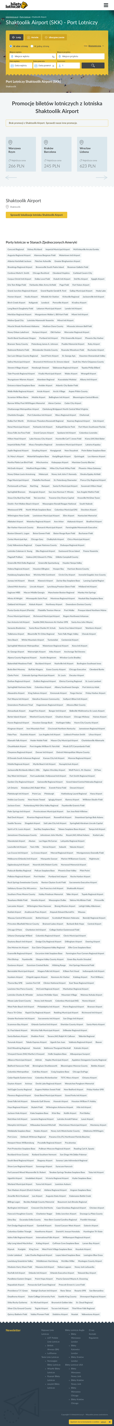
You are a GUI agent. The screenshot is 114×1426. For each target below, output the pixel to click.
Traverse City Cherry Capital (61, 498)
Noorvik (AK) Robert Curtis (45, 865)
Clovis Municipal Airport (75, 936)
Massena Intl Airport (44, 1267)
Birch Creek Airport (16, 303)
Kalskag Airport (80, 977)
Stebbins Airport (60, 1314)
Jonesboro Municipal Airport (69, 445)
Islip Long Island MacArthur (20, 1243)
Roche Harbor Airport (80, 877)
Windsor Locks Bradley (70, 658)
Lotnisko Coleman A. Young (20, 551)
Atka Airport (55, 652)
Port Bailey (85, 1113)
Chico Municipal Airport (78, 539)
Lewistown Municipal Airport (46, 516)
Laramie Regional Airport (42, 1119)
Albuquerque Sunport (80, 1054)
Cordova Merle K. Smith (18, 273)
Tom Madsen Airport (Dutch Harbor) (24, 1190)
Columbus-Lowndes (88, 433)
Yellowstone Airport (90, 1314)
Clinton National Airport (54, 983)
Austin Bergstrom (48, 658)
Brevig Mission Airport (65, 906)
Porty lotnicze (25, 17)
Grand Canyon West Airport (67, 1226)
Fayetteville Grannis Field (73, 806)
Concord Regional (16, 249)
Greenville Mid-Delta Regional (21, 563)
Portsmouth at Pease (17, 486)
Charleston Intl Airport (36, 930)
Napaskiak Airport (16, 1285)
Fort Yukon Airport (80, 285)
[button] (101, 177)
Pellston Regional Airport (19, 877)
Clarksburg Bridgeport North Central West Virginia (65, 409)
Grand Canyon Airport (44, 433)
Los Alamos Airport (96, 457)
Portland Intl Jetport (58, 877)
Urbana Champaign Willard (20, 936)
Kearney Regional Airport (78, 421)
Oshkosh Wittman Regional (33, 1137)
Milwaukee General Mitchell (43, 1125)
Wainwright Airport (37, 652)
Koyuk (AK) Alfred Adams (77, 835)
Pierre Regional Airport (73, 1007)
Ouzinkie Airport (27, 735)
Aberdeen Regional (45, 380)
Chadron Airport (63, 717)
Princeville (99, 900)
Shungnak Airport (37, 492)
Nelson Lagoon (64, 1267)
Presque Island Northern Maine (92, 610)
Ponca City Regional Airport (93, 480)
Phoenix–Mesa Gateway (90, 468)
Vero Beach (13, 640)
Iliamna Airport (72, 800)
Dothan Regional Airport (19, 681)
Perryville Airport (60, 303)
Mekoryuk (43, 474)
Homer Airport (14, 297)
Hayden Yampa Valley (72, 563)
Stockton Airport (88, 510)
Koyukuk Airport (83, 1249)
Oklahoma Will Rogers (93, 1131)
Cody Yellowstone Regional (20, 545)
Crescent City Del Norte (42, 1208)
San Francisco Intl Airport (51, 888)
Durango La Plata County (91, 1214)
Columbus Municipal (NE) (67, 1001)
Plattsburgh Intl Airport (18, 794)
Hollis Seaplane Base (57, 1054)
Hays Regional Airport (18, 1107)
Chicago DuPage (80, 1072)
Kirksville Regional (70, 297)
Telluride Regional (86, 1036)
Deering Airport (93, 942)
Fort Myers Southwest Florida (92, 427)
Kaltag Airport (42, 1243)
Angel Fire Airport (37, 711)
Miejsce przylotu (63, 52)
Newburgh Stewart (40, 368)
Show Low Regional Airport (20, 1167)
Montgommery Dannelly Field (90, 853)
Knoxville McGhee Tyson (88, 498)
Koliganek (33, 303)
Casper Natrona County (46, 545)
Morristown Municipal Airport (73, 1125)
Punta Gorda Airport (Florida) (21, 610)
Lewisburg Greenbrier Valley (20, 1261)
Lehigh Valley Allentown (89, 906)
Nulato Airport (40, 1131)
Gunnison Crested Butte (38, 965)
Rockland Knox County (18, 1155)
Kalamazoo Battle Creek (80, 1196)
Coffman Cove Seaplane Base (66, 1243)
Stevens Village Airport (18, 368)
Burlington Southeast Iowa (89, 664)
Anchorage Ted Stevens (74, 652)
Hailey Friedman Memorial (51, 894)
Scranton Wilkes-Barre (18, 397)
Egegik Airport (97, 279)
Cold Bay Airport (40, 1072)
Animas (28, 1084)
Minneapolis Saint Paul (36, 599)
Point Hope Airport (44, 1279)
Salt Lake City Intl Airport (55, 823)
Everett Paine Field (57, 788)
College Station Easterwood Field (64, 930)
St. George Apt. (69, 356)
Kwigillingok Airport (61, 457)
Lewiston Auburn (63, 1184)
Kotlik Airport (70, 1113)
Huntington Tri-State (92, 1232)
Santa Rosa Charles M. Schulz (42, 628)
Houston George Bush (43, 723)
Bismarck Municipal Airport (49, 528)
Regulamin (93, 1338)
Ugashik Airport (15, 1178)
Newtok (37, 1048)
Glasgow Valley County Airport (50, 959)
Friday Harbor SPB (95, 1090)
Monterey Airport (98, 1125)
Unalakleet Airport (34, 1178)
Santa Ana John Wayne (81, 622)
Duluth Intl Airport (61, 279)
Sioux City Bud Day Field (19, 498)
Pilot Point (85, 871)
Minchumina (42, 462)
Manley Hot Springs (87, 593)
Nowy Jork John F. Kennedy (64, 474)
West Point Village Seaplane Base (57, 1249)
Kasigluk (22, 1249)
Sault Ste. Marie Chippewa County (88, 362)
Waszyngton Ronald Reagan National (59, 504)
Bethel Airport (42, 918)
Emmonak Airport (58, 693)
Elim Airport (68, 516)
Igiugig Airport (55, 800)
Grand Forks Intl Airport (76, 1096)
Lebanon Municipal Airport (49, 309)
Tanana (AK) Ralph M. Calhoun (61, 1036)
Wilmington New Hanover (39, 906)
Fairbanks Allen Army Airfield (43, 285)
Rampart (45, 486)
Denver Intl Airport (44, 752)
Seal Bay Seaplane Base (44, 829)
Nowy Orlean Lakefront (18, 332)
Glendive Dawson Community (46, 699)
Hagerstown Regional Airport (49, 705)
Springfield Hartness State (19, 687)
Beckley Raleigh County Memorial (39, 1202)
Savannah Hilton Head (91, 486)
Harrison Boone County (78, 569)
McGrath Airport (15, 468)
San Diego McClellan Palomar (73, 1155)
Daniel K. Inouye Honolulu (68, 1232)
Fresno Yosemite (90, 551)
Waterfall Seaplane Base (38, 457)
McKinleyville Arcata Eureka (86, 249)
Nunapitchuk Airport (68, 764)
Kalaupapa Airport (60, 462)
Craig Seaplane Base (60, 1072)
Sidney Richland (34, 249)
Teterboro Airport (93, 628)
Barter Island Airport (17, 717)
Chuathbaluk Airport (17, 746)
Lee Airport (37, 1196)
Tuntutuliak (53, 640)
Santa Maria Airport (96, 1025)
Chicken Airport (97, 1208)
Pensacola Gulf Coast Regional (41, 1285)
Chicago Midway (81, 717)
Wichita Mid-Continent (44, 575)
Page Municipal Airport (18, 480)
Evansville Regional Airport (20, 954)
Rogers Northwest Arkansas (75, 616)
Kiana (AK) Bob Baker (95, 439)
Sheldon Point (37, 1036)
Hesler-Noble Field (38, 741)
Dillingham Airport (73, 942)
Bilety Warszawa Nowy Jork (76, 1372)
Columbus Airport (43, 687)
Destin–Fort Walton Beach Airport (23, 504)
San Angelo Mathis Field (88, 492)
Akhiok (38, 1060)
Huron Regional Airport (18, 723)
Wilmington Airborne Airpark (59, 1107)
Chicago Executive (77, 670)
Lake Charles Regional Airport (38, 1255)
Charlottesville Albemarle (92, 741)
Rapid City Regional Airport (37, 1013)
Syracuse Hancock (64, 1167)
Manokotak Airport (16, 841)
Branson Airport (94, 1007)
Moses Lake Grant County (19, 1001)
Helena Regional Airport (18, 569)
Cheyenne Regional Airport (20, 752)
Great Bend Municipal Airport (47, 1096)
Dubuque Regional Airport (72, 545)
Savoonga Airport (44, 1167)
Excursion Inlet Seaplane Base (48, 954)
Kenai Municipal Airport (19, 427)
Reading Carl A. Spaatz (84, 1149)
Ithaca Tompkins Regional (40, 445)
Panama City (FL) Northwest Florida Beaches (69, 1137)
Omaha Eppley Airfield (90, 474)
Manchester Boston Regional (61, 593)
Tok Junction (39, 498)
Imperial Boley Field (16, 445)
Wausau (81, 912)
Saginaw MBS (14, 593)
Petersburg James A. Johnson (44, 344)
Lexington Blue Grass (93, 1255)
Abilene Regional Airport (55, 1190)
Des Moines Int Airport (18, 948)
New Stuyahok (71, 451)
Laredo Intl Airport (73, 309)
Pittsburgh (49, 794)
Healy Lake (101, 291)
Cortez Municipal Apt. (17, 539)
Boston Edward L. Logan (18, 533)
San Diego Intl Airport (73, 1019)
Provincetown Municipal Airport (48, 812)
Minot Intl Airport (65, 320)
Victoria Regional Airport (57, 1178)
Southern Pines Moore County (21, 894)
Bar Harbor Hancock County (20, 528)
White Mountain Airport (33, 640)
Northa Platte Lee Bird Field (20, 462)
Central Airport (94, 924)
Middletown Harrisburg (47, 1261)
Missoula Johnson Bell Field (79, 326)
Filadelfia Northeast (41, 480)
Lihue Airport (95, 735)
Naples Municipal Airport (56, 1060)
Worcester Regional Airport (76, 332)
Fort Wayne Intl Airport (18, 699)
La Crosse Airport (39, 853)
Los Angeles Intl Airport (49, 735)
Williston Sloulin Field (93, 800)
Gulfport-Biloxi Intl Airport (75, 699)
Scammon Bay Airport (18, 1025)
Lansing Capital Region (93, 581)
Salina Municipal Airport (19, 362)
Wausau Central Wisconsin (20, 918)
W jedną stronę (41, 46)
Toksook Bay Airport (87, 1273)
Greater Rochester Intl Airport (21, 1019)
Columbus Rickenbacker (46, 1078)
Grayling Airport (39, 451)
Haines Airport (99, 717)
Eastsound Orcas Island (69, 551)
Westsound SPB (15, 510)
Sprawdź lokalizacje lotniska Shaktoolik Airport (36, 215)
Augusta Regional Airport (19, 255)
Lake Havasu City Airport (40, 439)
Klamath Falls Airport (17, 741)
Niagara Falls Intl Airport (49, 971)
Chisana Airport (89, 1078)
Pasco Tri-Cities (15, 1013)
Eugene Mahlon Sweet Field (47, 1090)
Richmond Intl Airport (92, 1013)
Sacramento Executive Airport (83, 883)
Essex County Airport (56, 670)
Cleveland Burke (97, 670)
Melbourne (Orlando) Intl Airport (22, 859)
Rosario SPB (80, 1291)
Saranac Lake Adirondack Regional (71, 1161)
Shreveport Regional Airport (93, 1297)
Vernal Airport (49, 847)
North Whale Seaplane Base (38, 510)
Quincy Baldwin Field (17, 1314)
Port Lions (12, 1137)
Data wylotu (14, 61)
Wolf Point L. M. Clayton (80, 770)
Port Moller (69, 610)
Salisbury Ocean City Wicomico (22, 888)
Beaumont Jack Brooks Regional (72, 1202)
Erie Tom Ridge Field (17, 285)
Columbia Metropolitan (18, 1072)
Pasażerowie (61, 61)
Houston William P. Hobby (84, 1101)
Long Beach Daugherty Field (20, 309)
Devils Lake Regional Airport (48, 1084)
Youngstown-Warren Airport (21, 380)
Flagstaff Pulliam (15, 557)
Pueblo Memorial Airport (73, 344)
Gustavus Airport (15, 965)
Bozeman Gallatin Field (77, 267)
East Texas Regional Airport (81, 983)
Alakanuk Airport (75, 522)
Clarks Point (13, 675)
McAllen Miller (68, 1261)
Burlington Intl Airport (18, 1208)
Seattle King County (67, 1297)
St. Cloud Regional (84, 1303)
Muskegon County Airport (90, 1261)
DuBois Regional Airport (45, 681)
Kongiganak (55, 451)
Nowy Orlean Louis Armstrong (21, 474)
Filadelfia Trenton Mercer (49, 610)
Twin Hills (34, 847)
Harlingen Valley (63, 723)
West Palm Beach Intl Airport (21, 1007)
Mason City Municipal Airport (64, 741)
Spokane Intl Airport (66, 433)
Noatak (74, 1314)
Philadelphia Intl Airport (48, 1007)
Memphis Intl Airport (17, 1125)
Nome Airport (88, 1001)
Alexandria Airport (16, 693)
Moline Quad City (16, 320)
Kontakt (92, 1334)
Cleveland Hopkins (61, 273)
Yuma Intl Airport (44, 1184)
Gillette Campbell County (67, 557)
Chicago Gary (37, 539)
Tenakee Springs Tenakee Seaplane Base (67, 1172)
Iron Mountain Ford (35, 729)
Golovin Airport (91, 1226)
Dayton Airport (15, 1084)
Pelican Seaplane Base (45, 871)
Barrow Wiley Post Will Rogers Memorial (26, 403)
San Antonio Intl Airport (19, 622)
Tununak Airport (15, 1042)
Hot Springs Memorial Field (81, 965)
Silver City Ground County (19, 1309)
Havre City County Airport (86, 723)
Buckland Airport (43, 664)
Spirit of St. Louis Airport (19, 829)
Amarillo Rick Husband (18, 1196)
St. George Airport (16, 652)
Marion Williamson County (73, 859)
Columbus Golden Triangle (19, 1232)
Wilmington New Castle (18, 516)
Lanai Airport (87, 1119)
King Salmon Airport (37, 693)
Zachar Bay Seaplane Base (68, 581)
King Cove (33, 1249)
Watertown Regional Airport (55, 646)
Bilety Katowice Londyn (75, 1349)
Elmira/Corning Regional (70, 681)
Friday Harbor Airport (95, 693)
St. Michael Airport (39, 1303)
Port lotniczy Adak (90, 687)
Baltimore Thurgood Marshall (57, 1048)
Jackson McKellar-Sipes (47, 995)
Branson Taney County (18, 344)
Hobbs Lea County (16, 800)
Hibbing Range (59, 965)
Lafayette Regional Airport (72, 841)
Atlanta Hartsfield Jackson (19, 261)
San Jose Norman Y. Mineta (61, 492)
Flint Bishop (13, 959)
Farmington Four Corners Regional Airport (85, 954)
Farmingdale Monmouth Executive (81, 528)
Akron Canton (54, 403)
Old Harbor (55, 332)
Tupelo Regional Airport (92, 894)
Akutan (32, 841)
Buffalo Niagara (35, 670)
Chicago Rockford (41, 273)
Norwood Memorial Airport (73, 865)
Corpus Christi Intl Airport (19, 279)
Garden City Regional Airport (21, 782)
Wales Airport (71, 374)
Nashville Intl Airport (63, 664)
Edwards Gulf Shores (40, 1101)
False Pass (12, 735)
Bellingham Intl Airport (59, 397)
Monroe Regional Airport (79, 758)
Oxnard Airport (77, 788)
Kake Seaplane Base (39, 1113)
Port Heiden (39, 877)
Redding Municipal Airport (66, 1013)
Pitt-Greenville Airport (71, 338)
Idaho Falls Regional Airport (20, 1238)
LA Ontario (13, 788)
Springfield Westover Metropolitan (23, 646)
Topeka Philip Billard (90, 368)
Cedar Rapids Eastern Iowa (20, 1078)
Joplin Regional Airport (18, 451)
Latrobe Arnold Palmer (67, 1119)
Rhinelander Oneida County (45, 350)
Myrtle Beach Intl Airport (44, 764)
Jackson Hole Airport (17, 1113)
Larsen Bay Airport (91, 1243)
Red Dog (34, 486)
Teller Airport (72, 894)
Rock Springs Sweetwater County (23, 883)
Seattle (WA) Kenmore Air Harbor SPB (50, 622)
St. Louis (62, 675)
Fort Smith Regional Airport (82, 776)
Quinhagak (79, 457)
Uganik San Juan (57, 1042)
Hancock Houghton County (20, 1214)
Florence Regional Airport (19, 1096)
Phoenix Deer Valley (67, 871)
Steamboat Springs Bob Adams (89, 817)
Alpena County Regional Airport (22, 658)
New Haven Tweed (36, 800)
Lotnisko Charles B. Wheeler (20, 995)
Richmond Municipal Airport (46, 616)
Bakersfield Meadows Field (20, 664)
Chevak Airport (89, 634)
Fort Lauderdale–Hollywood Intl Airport (48, 776)
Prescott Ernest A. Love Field (72, 1285)
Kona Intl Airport (79, 646)
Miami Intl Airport (80, 315)
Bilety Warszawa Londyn (75, 1338)
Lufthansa (51, 1353)
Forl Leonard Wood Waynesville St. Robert (27, 1172)
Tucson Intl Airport (59, 1309)
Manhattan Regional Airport (75, 989)
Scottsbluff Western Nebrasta (65, 918)
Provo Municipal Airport (19, 616)
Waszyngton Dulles (57, 900)
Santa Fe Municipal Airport (65, 486)
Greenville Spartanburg (48, 563)
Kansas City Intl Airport (53, 758)
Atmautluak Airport (16, 711)
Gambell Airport (44, 1226)
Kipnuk (11, 1249)
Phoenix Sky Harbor (94, 338)
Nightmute (94, 859)
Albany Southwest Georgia (67, 687)
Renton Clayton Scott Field (53, 883)
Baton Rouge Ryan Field (64, 533)
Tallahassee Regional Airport (65, 368)
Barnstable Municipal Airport (21, 971)
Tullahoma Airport (16, 634)
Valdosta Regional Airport (80, 1042)
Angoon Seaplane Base (80, 1190)
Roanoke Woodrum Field (72, 350)
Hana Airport (96, 794)
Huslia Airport (31, 297)
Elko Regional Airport (45, 551)
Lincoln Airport (37, 587)
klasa (85, 46)
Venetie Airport (38, 900)
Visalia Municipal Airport (49, 374)
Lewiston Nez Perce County (20, 989)
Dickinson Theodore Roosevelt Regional (45, 421)
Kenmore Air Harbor (60, 977)
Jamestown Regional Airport (92, 729)
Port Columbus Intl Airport (39, 415)
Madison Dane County (53, 326)
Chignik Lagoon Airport (37, 977)
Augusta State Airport (56, 1196)
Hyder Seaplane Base (81, 1178)
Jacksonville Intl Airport (93, 297)
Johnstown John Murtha (51, 835)
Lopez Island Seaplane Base (68, 1255)
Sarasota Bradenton (17, 628)
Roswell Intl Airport (62, 817)
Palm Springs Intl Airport (19, 812)
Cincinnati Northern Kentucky (61, 729)
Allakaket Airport (15, 522)
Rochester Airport (96, 350)
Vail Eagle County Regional (20, 1090)
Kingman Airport (15, 729)
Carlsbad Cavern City (82, 273)
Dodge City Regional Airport (48, 942)
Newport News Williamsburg (21, 1143)
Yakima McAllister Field (80, 900)
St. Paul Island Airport (17, 1030)
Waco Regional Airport (65, 415)
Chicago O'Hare (15, 930)
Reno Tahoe (65, 1291)
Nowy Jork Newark (43, 1001)
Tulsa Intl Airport (96, 1172)
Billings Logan (14, 1202)
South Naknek (86, 504)
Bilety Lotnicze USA (74, 1365)
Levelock (45, 303)
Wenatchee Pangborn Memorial (79, 1084)
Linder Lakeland (15, 1255)
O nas (91, 1330)
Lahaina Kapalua (93, 445)
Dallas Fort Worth (16, 421)
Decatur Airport (76, 675)
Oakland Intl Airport (17, 604)
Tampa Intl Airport (97, 829)
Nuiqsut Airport (39, 332)
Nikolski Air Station (50, 297)
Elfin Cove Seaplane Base (79, 948)
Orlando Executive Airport (62, 1273)
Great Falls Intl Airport (17, 1101)
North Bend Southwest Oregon (22, 338)
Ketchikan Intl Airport (17, 1119)
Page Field (64, 285)
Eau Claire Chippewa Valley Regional (48, 948)
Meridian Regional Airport (19, 315)
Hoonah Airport (60, 1101)
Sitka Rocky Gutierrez (17, 1303)
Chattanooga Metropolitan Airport (23, 409)
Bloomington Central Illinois (85, 397)
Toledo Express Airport (36, 1042)
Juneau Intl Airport (16, 581)
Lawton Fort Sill (33, 983)
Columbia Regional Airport (48, 936)
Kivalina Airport (79, 303)
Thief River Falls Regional (83, 1309)
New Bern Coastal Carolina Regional (60, 1220)
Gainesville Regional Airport (50, 782)
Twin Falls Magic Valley (68, 634)
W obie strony (20, 46)
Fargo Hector (76, 693)
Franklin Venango (88, 1220)
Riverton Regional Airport (38, 817)
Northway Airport (54, 604)
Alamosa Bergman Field (45, 255)
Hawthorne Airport (43, 1232)
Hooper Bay (58, 569)
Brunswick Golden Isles (62, 1303)
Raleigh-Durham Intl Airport (44, 1291)
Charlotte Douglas (16, 415)
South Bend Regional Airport (21, 1161)
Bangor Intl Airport (57, 711)
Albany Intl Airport (88, 380)
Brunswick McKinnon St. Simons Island (51, 362)
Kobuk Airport (35, 604)
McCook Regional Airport (47, 989)
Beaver (99, 1042)
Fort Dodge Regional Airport (20, 1226)
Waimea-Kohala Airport (91, 995)
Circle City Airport (67, 575)
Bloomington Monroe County (74, 1066)
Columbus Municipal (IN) (66, 510)
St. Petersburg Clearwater (65, 480)
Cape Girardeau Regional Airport (71, 1208)
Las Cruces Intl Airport (18, 853)
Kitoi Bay (56, 1113)
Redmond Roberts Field (18, 350)
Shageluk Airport (32, 823)
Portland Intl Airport (48, 338)
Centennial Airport (69, 640)
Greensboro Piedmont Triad (20, 705)
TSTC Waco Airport (70, 1078)
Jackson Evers (14, 806)
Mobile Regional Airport (18, 764)
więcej (103, 1422)
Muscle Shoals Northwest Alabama (23, 326)
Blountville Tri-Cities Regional (41, 634)
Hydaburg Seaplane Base (19, 575)
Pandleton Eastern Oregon (19, 1279)
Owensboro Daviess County (78, 604)
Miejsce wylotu (16, 52)
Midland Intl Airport (88, 587)
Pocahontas (70, 1143)
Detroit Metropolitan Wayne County (73, 752)
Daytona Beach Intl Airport (20, 942)
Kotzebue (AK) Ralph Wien (33, 788)
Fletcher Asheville (43, 261)
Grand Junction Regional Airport (22, 291)
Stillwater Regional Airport (75, 1030)
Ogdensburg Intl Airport (18, 865)
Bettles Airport (97, 1066)
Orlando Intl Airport (38, 1273)
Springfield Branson (16, 492)
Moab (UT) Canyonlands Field (76, 746)
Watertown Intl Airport (69, 255)
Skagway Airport (44, 1161)
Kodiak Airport (14, 912)
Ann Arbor (59, 522)
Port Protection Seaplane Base (21, 1149)
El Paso (97, 770)
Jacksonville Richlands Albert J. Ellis (24, 770)
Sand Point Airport (49, 356)
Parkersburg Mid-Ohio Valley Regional (41, 806)
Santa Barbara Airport (17, 1036)
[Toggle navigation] (106, 5)
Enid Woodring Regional (19, 1048)
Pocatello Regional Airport (49, 1143)
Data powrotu (39, 61)
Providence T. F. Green (18, 1291)
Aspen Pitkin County (78, 391)
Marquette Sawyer (49, 859)
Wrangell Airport (88, 374)
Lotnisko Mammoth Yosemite (40, 320)
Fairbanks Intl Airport (42, 427)
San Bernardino (96, 1291)
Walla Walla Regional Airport (21, 391)
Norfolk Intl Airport (16, 1273)
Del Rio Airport (81, 279)
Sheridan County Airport (72, 1025)
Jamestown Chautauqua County (22, 835)
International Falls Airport (47, 1238)
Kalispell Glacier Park (65, 427)
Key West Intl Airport (17, 776)
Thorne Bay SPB (15, 983)
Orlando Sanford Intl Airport (44, 1025)
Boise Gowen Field (41, 533)
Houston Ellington (41, 569)
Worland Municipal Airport (20, 1184)
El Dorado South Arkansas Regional (24, 758)
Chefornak (84, 415)
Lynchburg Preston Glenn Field (61, 587)
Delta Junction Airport (66, 1214)
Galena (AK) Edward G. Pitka (39, 557)
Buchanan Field (86, 533)
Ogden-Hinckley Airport (54, 770)
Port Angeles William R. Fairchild (45, 746)
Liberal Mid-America (17, 587)
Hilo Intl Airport (84, 1107)
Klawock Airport (45, 581)
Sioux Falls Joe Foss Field (19, 433)
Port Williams (97, 977)
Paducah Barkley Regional (19, 871)
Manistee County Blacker (83, 462)
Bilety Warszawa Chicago (75, 1392)
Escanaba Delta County (30, 1220)
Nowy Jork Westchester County (65, 1131)
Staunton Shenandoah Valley (92, 356)
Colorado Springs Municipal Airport (38, 675)
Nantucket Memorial (87, 516)
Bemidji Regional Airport (94, 918)
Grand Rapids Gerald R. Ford (53, 291)
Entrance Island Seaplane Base (21, 386)
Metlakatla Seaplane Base (19, 1131)
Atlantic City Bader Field (67, 386)
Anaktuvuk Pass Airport (35, 912)
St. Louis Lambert (93, 681)
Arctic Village (59, 391)
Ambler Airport (45, 386)
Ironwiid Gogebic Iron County (92, 575)
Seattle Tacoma (14, 823)
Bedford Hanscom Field (18, 1066)
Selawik (62, 847)
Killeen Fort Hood (71, 971)
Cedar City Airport (73, 403)
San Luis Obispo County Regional (23, 356)
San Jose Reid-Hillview (77, 812)
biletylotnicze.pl (12, 17)
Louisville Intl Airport (17, 847)
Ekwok (31, 581)
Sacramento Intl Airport (49, 1019)
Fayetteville (27, 959)
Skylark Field (37, 1107)
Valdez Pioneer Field (40, 1314)
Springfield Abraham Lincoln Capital (86, 823)
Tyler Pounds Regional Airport (21, 374)
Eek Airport (98, 421)
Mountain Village (69, 995)
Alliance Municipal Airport (20, 1060)
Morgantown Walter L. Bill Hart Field (51, 315)
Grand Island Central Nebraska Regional (84, 782)
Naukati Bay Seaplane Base (90, 599)
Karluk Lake (98, 835)
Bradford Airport (94, 522)
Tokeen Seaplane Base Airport (71, 829)
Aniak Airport (43, 391)
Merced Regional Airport (62, 853)
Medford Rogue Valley (36, 468)
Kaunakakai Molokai (67, 380)
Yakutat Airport (77, 847)
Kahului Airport (81, 1048)
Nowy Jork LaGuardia (84, 1267)
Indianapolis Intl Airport (93, 971)
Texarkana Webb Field (17, 900)
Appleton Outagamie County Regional (89, 1060)
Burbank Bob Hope (75, 924)
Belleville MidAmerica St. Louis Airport (86, 711)
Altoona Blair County (76, 705)
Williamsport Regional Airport (76, 1238)
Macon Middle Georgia (34, 593)
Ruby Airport (94, 344)
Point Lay (36, 794)
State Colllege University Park (41, 1297)
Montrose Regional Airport (62, 599)
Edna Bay (12, 1220)
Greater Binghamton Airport (67, 261)
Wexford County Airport (41, 717)
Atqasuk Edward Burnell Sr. (62, 912)
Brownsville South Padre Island (50, 267)
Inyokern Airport (15, 977)
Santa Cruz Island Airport (70, 628)
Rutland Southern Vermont (44, 1155)
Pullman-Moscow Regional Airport (54, 1149)
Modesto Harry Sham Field (20, 1267)
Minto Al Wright (15, 599)
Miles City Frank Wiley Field (62, 468)
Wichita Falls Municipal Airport (45, 1030)
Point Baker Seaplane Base (93, 451)
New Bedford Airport (73, 1090)
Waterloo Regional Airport (38, 522)
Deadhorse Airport (16, 1297)
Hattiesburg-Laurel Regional (74, 794)
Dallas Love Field (42, 279)
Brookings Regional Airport (20, 267)
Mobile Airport (38, 397)
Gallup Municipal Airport (81, 291)
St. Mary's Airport (16, 457)
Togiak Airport (41, 1309)
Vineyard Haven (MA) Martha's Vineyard (26, 1054)
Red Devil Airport (15, 817)
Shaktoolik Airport (75, 888)
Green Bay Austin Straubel (79, 959)
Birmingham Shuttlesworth (45, 1066)
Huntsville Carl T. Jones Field (68, 439)
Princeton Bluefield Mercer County (23, 924)
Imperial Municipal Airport (58, 249)
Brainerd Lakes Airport (53, 924)
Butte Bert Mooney (16, 670)
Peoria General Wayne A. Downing (72, 1279)
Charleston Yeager (44, 1214)
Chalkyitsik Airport (55, 539)
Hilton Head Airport (17, 439)
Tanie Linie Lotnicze (50, 1357)
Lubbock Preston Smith (74, 735)
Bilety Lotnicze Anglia (74, 1330)
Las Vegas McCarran (48, 841)
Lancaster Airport (15, 906)
